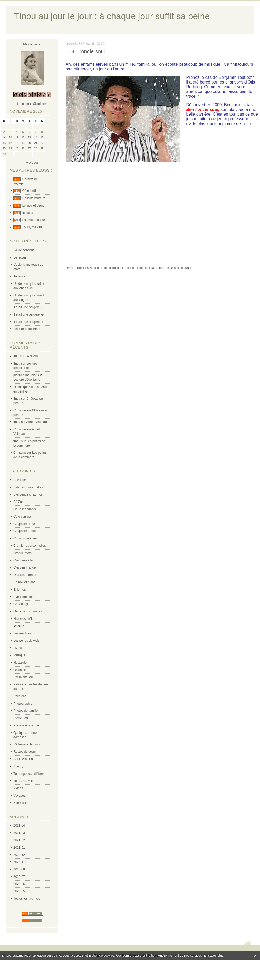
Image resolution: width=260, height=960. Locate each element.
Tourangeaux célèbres (28, 774)
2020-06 (19, 884)
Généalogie (21, 604)
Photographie (22, 703)
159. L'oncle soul (85, 51)
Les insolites (22, 633)
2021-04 (19, 825)
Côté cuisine (22, 516)
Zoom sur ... (21, 803)
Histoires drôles (24, 619)
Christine (19, 410)
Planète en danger (26, 725)
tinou (16, 363)
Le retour (19, 257)
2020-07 (19, 877)
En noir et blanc (33, 205)
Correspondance (25, 509)
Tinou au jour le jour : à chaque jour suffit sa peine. (113, 16)
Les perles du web (26, 640)
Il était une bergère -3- (28, 307)
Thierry (18, 766)
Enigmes (19, 589)
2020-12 (19, 855)
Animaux (19, 480)
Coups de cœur (24, 524)
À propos (32, 162)
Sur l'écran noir (23, 759)
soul (176, 267)
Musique (19, 655)
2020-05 (19, 891)
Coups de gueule (25, 531)
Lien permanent (113, 267)
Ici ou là (27, 213)
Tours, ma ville (32, 227)
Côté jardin (30, 191)
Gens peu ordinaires (27, 611)
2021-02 (19, 840)
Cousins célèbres (25, 538)
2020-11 (19, 862)
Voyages (19, 795)
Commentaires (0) (136, 267)
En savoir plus (213, 955)
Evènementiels (23, 597)
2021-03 (19, 833)
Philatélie (19, 696)
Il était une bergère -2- (28, 314)
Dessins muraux (33, 198)
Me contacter (32, 44)
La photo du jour (33, 220)
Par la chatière (23, 677)
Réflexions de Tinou (27, 744)
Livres (17, 648)
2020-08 (19, 869)
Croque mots (22, 553)
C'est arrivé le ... (24, 560)
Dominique (20, 387)
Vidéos (18, 788)
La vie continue (24, 250)
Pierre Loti (20, 718)
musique (186, 267)
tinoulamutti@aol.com (32, 104)
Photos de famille (25, 711)
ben (161, 267)
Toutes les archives (26, 898)
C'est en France (24, 567)
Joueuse (19, 276)
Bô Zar (18, 502)
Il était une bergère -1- (28, 322)
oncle (169, 267)
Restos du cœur (24, 751)
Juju (16, 356)
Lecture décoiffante (26, 329)
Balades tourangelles (28, 487)
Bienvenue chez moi (27, 494)
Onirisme (19, 670)
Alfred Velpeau (36, 422)
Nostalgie (20, 662)
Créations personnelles (29, 546)
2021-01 (19, 847)
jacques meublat (24, 375)
